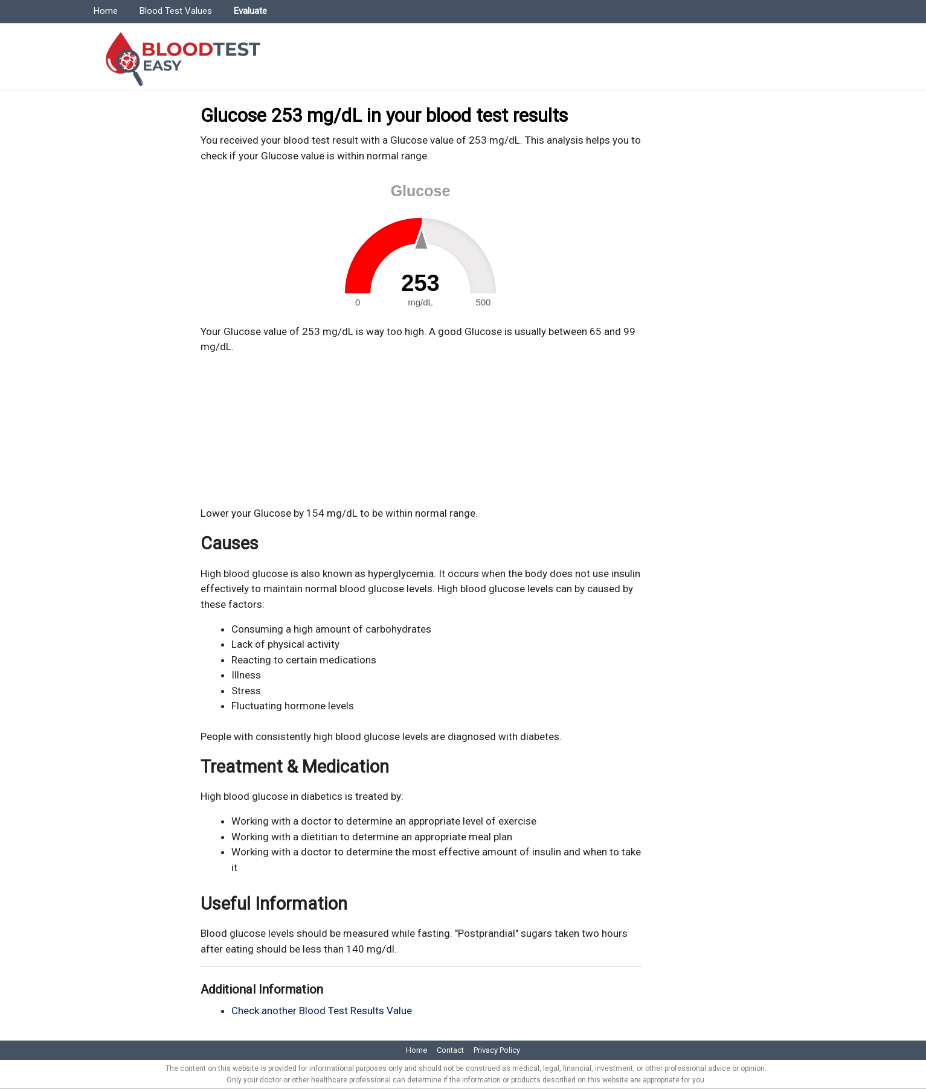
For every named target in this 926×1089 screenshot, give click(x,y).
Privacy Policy (497, 1050)
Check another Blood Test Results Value (321, 1010)
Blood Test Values (176, 10)
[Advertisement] (421, 430)
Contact (450, 1050)
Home (106, 10)
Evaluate (250, 10)
